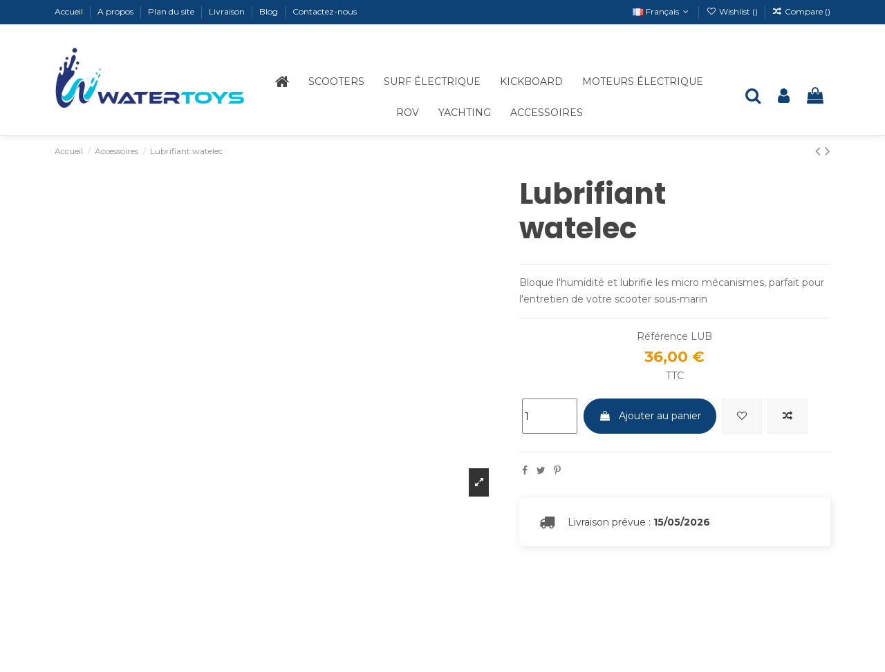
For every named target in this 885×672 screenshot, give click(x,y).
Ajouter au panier (650, 416)
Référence (662, 336)
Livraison (228, 11)
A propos (116, 11)
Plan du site (172, 11)
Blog (269, 11)
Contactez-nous (324, 11)
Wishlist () (732, 11)
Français (662, 11)
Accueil (70, 11)
